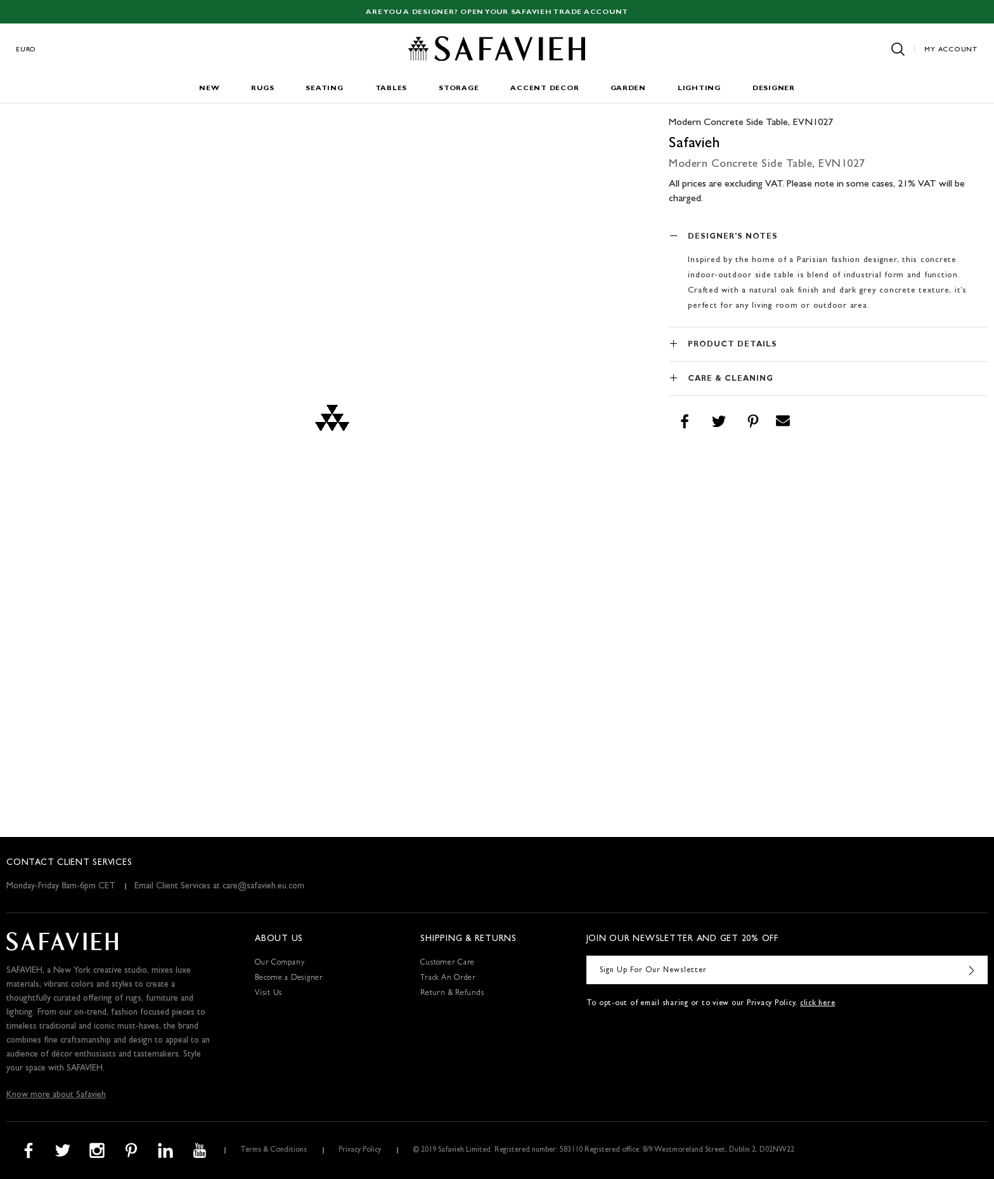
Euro (26, 49)
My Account (951, 49)
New (209, 88)
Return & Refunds (452, 994)
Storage (459, 88)
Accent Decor (544, 88)
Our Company (279, 963)
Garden (628, 88)
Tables (391, 88)
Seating (324, 88)
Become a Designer (289, 978)
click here (818, 1004)
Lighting (699, 88)
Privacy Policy (360, 1150)
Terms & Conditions (273, 1150)
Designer (773, 88)
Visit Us (268, 994)
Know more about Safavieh (56, 1095)
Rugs (262, 88)
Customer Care (447, 963)
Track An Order (448, 978)
